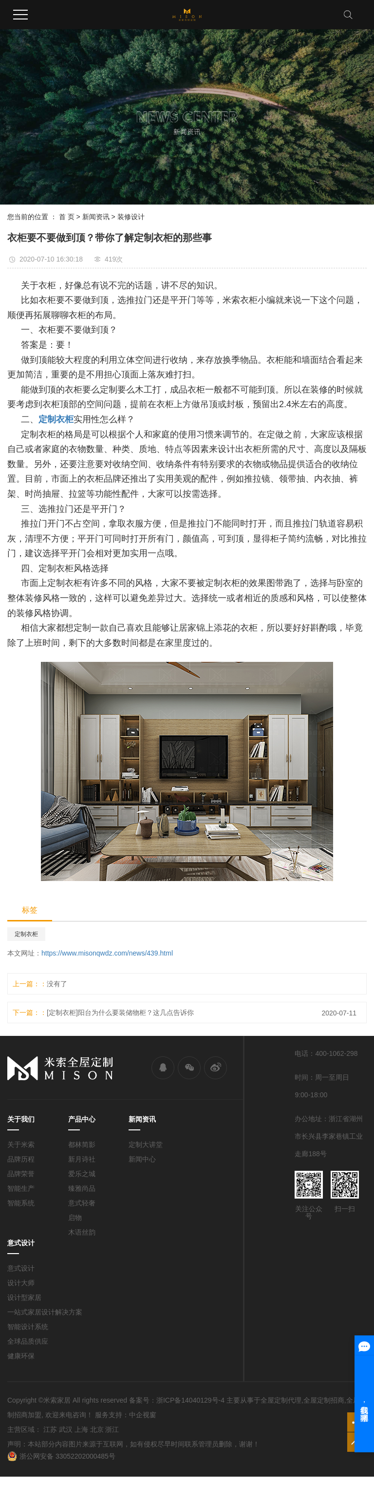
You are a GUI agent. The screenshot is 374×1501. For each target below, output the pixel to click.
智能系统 (21, 1203)
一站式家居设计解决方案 (44, 1312)
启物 (75, 1217)
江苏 (50, 1429)
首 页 (67, 217)
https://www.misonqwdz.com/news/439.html (107, 953)
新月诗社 (81, 1159)
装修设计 (131, 217)
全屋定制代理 (281, 1400)
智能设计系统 (27, 1327)
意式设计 (21, 1268)
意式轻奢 (81, 1203)
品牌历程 (21, 1159)
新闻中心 (142, 1159)
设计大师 (21, 1283)
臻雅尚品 (81, 1188)
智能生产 (21, 1188)
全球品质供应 (27, 1341)
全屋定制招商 (323, 1400)
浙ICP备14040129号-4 (190, 1400)
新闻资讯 (96, 217)
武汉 (66, 1429)
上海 (81, 1429)
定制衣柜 (26, 934)
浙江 (112, 1429)
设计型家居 (24, 1297)
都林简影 (81, 1144)
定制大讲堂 (146, 1144)
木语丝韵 (81, 1232)
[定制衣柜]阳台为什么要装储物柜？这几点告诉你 (120, 1012)
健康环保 (21, 1356)
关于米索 (21, 1144)
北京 (97, 1429)
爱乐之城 (81, 1174)
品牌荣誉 (21, 1174)
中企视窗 (142, 1415)
